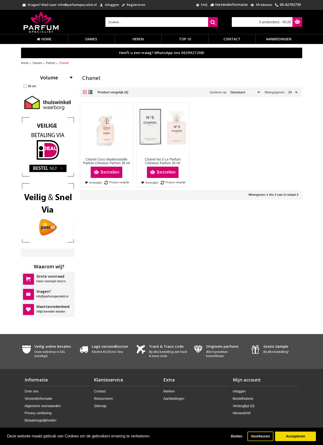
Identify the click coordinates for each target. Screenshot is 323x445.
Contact (100, 391)
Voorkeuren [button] (260, 436)
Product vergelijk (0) (113, 92)
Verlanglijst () (244, 406)
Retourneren (103, 399)
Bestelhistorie (243, 399)
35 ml (29, 86)
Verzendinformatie (38, 399)
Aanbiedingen (173, 399)
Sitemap (100, 406)
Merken (169, 391)
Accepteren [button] (295, 436)
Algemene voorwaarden (43, 406)
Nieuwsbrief (242, 413)
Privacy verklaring (38, 413)
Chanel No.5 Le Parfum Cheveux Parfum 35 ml (162, 161)
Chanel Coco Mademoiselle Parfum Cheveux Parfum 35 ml (106, 161)
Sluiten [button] (236, 436)
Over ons (32, 391)
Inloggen (239, 391)
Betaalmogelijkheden (40, 420)
